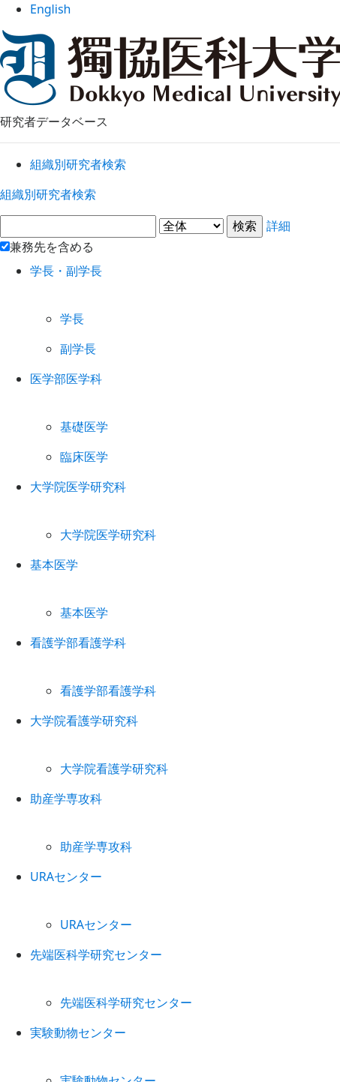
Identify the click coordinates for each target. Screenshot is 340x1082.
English (170, 14)
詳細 (170, 239)
